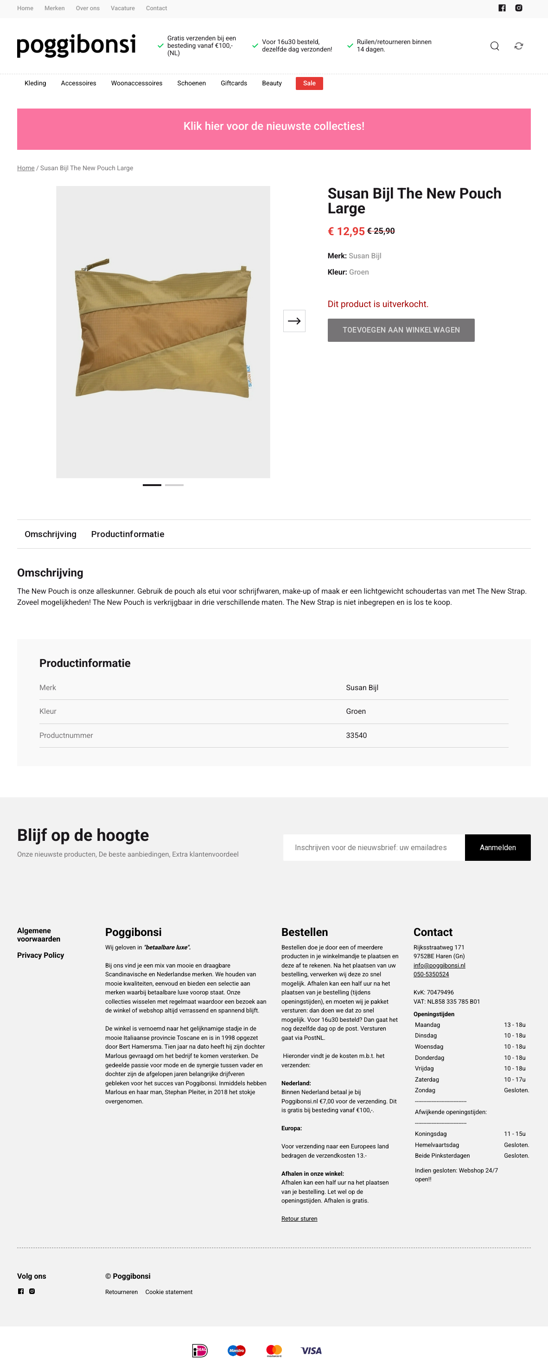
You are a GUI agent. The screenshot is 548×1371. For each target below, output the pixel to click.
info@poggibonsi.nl (439, 965)
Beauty (272, 83)
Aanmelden (498, 847)
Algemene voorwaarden (38, 934)
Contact (156, 8)
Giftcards (234, 83)
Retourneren (121, 1292)
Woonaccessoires (137, 83)
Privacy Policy (40, 955)
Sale (309, 83)
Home (25, 8)
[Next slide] (294, 321)
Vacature (123, 8)
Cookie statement (168, 1292)
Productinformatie (128, 534)
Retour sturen (299, 1219)
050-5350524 (431, 974)
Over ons (88, 8)
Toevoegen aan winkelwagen (401, 330)
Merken (55, 8)
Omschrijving (50, 534)
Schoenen (192, 83)
